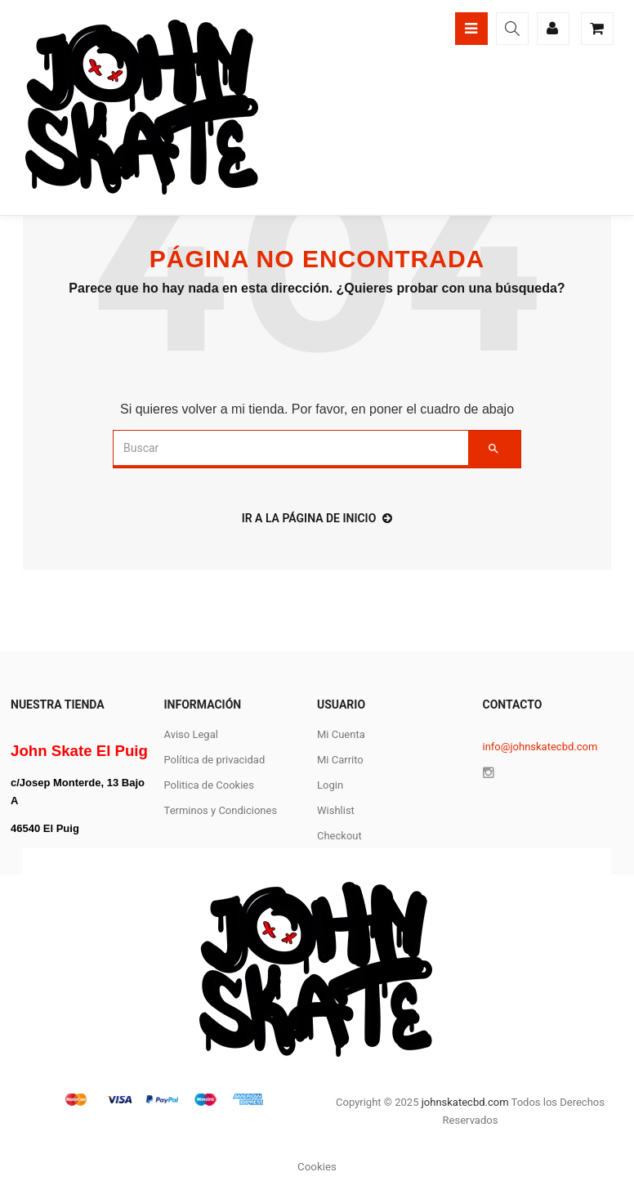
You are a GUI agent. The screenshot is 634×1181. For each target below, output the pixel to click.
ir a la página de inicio (317, 518)
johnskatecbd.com (463, 1102)
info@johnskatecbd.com (540, 746)
